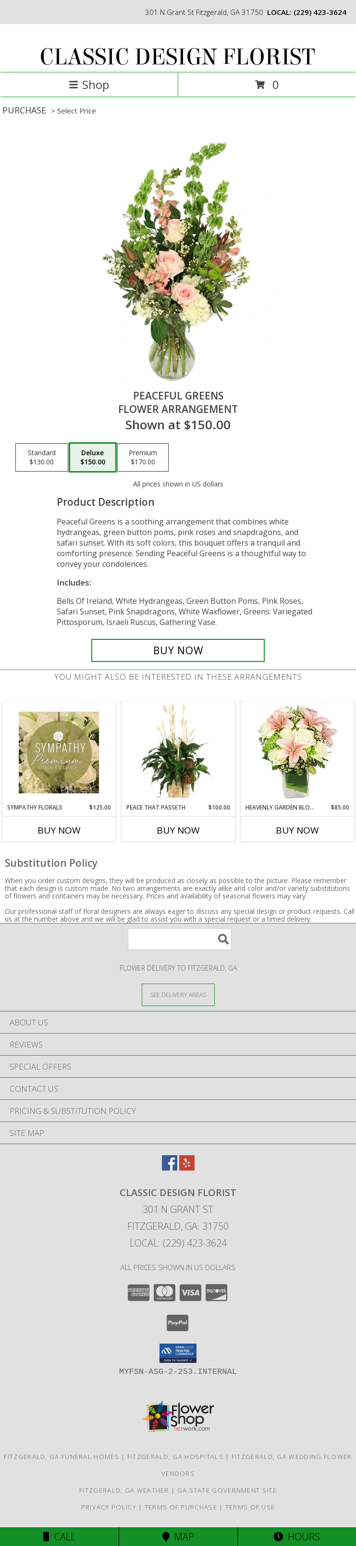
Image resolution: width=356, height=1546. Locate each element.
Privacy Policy (108, 1507)
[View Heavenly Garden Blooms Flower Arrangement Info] (297, 752)
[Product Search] (180, 939)
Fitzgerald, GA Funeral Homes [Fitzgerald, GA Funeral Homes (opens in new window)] (61, 1456)
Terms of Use (250, 1507)
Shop (89, 84)
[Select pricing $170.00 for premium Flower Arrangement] (143, 458)
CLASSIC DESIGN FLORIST (177, 57)
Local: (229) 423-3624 (178, 1242)
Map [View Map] (178, 1536)
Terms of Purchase (181, 1507)
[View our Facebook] (169, 1167)
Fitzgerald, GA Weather (124, 1490)
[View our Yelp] (187, 1167)
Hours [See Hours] (296, 1536)
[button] (178, 1353)
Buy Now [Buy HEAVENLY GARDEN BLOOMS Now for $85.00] (297, 830)
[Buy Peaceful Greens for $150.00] (178, 650)
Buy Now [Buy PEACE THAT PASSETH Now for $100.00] (178, 830)
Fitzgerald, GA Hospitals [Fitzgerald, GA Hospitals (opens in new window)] (175, 1456)
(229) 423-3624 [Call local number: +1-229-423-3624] (320, 12)
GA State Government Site (227, 1490)
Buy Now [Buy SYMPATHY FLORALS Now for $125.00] (59, 830)
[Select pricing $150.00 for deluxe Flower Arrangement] (92, 458)
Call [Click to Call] (59, 1536)
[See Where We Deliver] (178, 994)
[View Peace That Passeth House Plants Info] (178, 752)
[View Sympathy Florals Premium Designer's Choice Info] (59, 752)
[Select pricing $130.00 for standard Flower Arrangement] (42, 458)
